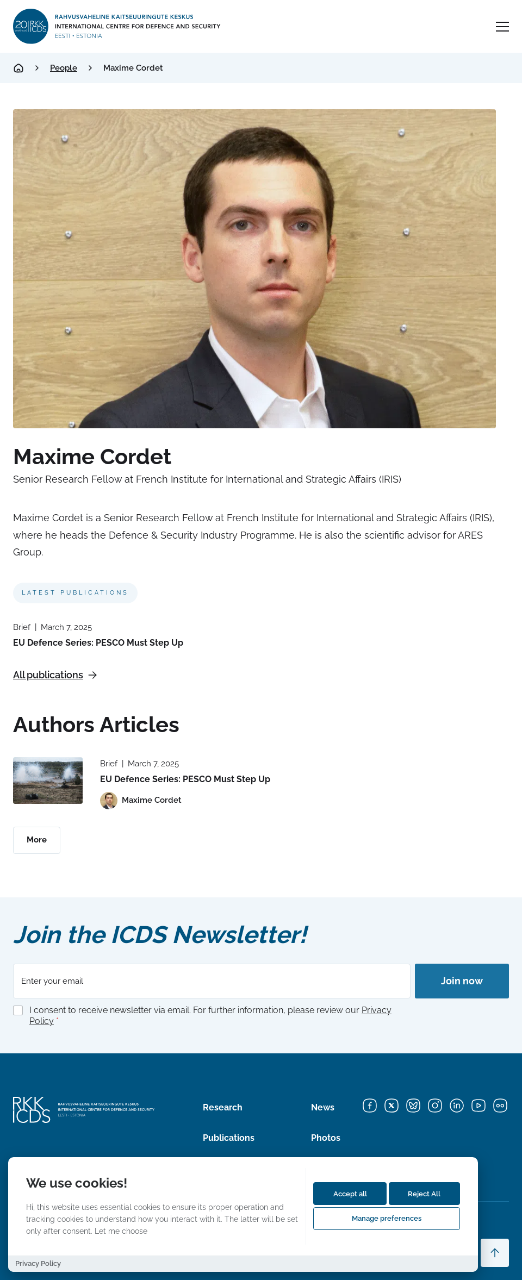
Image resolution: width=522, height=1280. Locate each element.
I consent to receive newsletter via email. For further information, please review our (210, 1016)
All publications (55, 674)
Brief (21, 627)
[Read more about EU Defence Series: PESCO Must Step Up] (48, 780)
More (37, 840)
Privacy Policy (38, 1263)
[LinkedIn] (456, 1105)
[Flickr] (500, 1105)
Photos (325, 1138)
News (322, 1107)
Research (223, 1107)
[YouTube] (478, 1105)
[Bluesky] (413, 1105)
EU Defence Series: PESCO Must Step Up (98, 643)
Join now (462, 980)
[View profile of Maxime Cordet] (141, 800)
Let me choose (121, 1230)
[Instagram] (435, 1105)
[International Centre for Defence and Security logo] (117, 26)
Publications (228, 1138)
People (63, 68)
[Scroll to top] (495, 1253)
